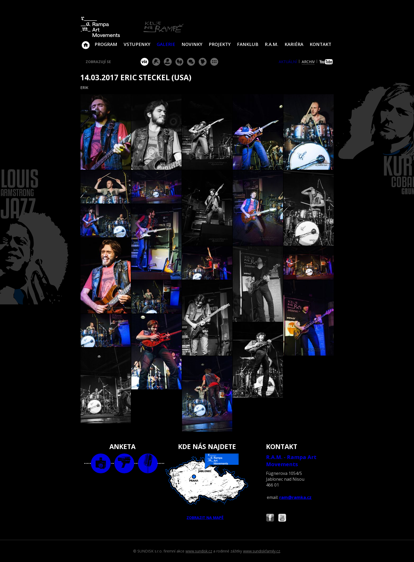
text (148, 463)
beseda (191, 61)
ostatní (214, 61)
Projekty (220, 44)
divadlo (179, 61)
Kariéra (294, 44)
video (124, 463)
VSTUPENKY (137, 44)
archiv (308, 61)
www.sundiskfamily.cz (261, 551)
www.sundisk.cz (198, 551)
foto (101, 463)
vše (144, 61)
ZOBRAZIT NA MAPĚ (206, 487)
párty (167, 61)
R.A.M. (271, 44)
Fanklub (247, 44)
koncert (156, 61)
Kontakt (320, 44)
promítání (202, 61)
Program (106, 44)
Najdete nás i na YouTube (282, 518)
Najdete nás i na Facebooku (270, 518)
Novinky (192, 44)
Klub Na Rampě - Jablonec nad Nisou (85, 42)
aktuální (288, 61)
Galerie (166, 44)
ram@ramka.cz (295, 497)
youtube (326, 61)
